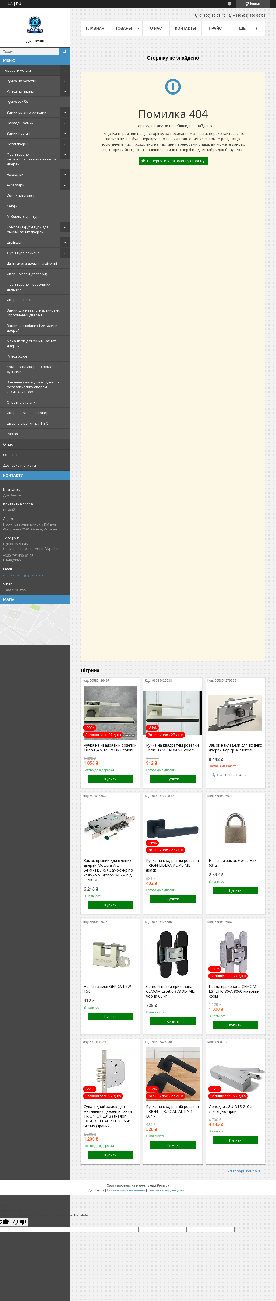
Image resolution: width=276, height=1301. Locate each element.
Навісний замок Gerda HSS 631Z (233, 863)
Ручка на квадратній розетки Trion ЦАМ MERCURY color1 (110, 748)
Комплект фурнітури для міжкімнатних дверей (27, 229)
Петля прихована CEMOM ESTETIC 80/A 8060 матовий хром (234, 991)
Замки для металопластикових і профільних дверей (33, 312)
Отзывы (10, 454)
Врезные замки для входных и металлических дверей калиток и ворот (33, 387)
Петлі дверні (17, 143)
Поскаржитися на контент (126, 1190)
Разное (13, 433)
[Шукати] (64, 51)
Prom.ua (163, 1185)
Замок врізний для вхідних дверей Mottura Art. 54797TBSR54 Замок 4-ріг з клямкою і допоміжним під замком (108, 870)
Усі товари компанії (244, 1171)
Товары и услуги (17, 70)
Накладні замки (20, 122)
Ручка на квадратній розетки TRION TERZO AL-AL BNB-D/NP (172, 1111)
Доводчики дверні (22, 195)
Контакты (185, 28)
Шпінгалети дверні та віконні (32, 263)
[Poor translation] (19, 1222)
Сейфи (12, 206)
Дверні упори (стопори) (27, 273)
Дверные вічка (20, 299)
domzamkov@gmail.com (23, 575)
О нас (8, 444)
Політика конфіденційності (168, 1190)
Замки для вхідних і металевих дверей (33, 328)
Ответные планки (22, 402)
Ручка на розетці (21, 80)
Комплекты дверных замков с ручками (32, 369)
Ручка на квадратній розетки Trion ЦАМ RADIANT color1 (172, 748)
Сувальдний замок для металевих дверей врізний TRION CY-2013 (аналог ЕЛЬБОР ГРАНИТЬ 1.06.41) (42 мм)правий (108, 1116)
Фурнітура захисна (23, 252)
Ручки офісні (17, 356)
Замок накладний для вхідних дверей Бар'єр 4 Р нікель (235, 748)
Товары (123, 28)
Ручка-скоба (17, 101)
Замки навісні (18, 133)
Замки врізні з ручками (27, 112)
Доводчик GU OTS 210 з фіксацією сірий (230, 1109)
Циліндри (15, 242)
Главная (95, 28)
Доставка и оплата (19, 465)
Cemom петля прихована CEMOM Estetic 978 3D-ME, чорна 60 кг (170, 991)
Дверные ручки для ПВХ (27, 423)
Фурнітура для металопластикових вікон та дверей (31, 159)
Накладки (15, 174)
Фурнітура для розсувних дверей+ (28, 287)
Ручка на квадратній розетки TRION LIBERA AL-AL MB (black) (172, 865)
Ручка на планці (20, 91)
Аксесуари (15, 185)
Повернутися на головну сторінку (176, 160)
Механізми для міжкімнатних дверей (31, 343)
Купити (110, 779)
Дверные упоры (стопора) (29, 412)
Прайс (215, 28)
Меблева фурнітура (24, 216)
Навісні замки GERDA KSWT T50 (108, 989)
